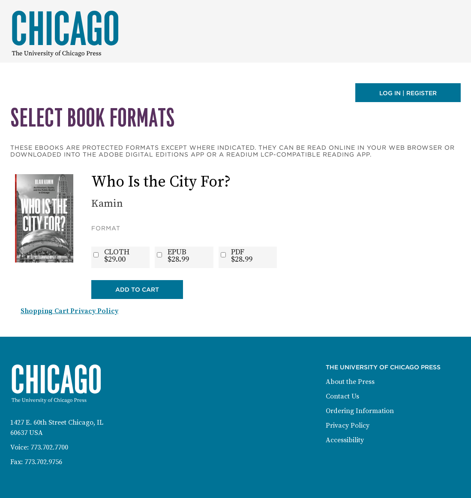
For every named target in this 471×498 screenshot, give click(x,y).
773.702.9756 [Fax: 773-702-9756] (43, 462)
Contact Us (342, 396)
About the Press (350, 381)
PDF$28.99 (241, 255)
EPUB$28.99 (178, 255)
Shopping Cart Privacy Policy (69, 311)
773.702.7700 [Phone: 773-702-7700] (49, 447)
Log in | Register (408, 93)
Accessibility (345, 440)
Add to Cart (137, 289)
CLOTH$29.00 (116, 255)
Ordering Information (360, 411)
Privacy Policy (347, 425)
